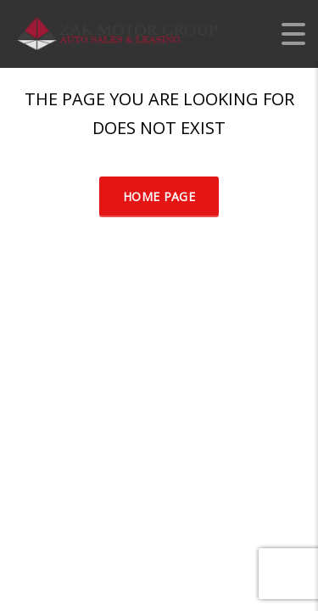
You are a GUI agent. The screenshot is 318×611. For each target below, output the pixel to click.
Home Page (159, 196)
